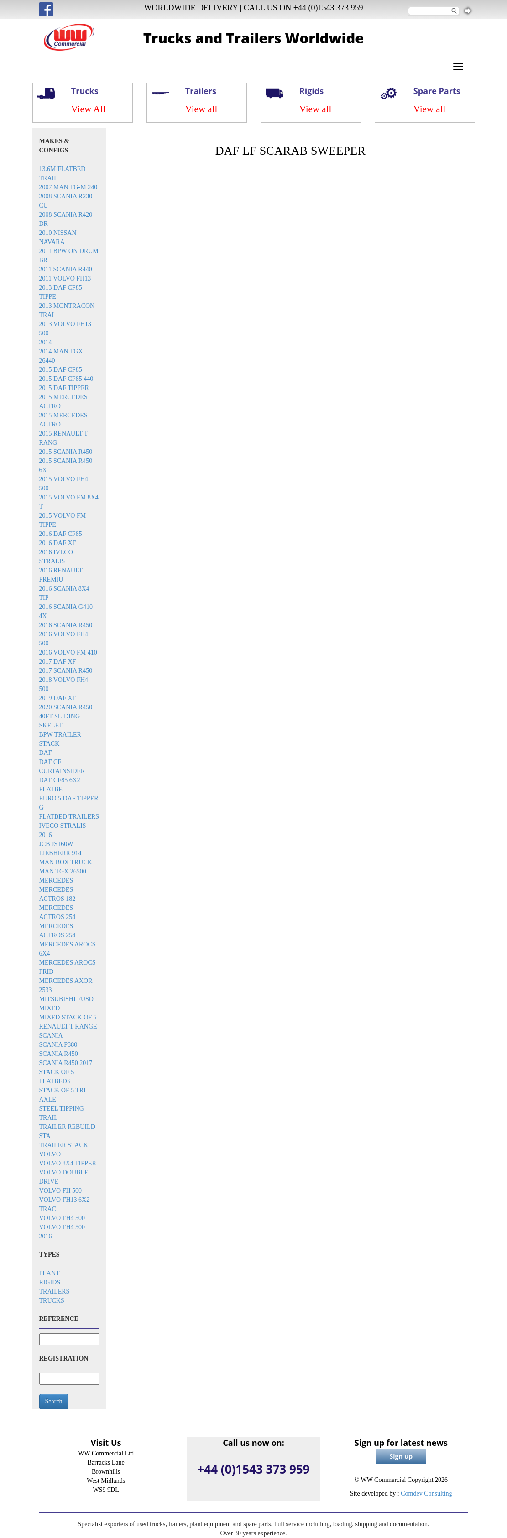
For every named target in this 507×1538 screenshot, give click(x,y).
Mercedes (56, 880)
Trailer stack (63, 1145)
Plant (49, 1273)
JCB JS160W (56, 844)
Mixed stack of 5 (68, 1017)
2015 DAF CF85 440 (66, 378)
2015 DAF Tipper (64, 387)
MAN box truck (65, 862)
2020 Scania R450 (66, 707)
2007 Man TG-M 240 (68, 187)
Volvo (50, 1154)
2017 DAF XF (57, 661)
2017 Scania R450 (66, 670)
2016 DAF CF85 (60, 533)
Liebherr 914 (60, 853)
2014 (45, 342)
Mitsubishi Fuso (66, 999)
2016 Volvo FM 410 (68, 652)
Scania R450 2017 (66, 1063)
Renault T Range (68, 1026)
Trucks (51, 1300)
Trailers (54, 1291)
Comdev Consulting (426, 1493)
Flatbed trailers (69, 816)
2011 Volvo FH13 (65, 278)
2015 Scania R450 (66, 451)
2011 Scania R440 (65, 269)
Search (54, 1401)
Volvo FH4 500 (62, 1218)
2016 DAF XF (57, 543)
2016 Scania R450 (66, 625)
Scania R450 (58, 1053)
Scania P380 (58, 1044)
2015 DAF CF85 (60, 369)
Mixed (49, 1008)
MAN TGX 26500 (62, 871)
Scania (51, 1035)
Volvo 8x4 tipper (67, 1163)
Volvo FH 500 (60, 1190)
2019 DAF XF (57, 698)
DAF (45, 752)
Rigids (50, 1282)
